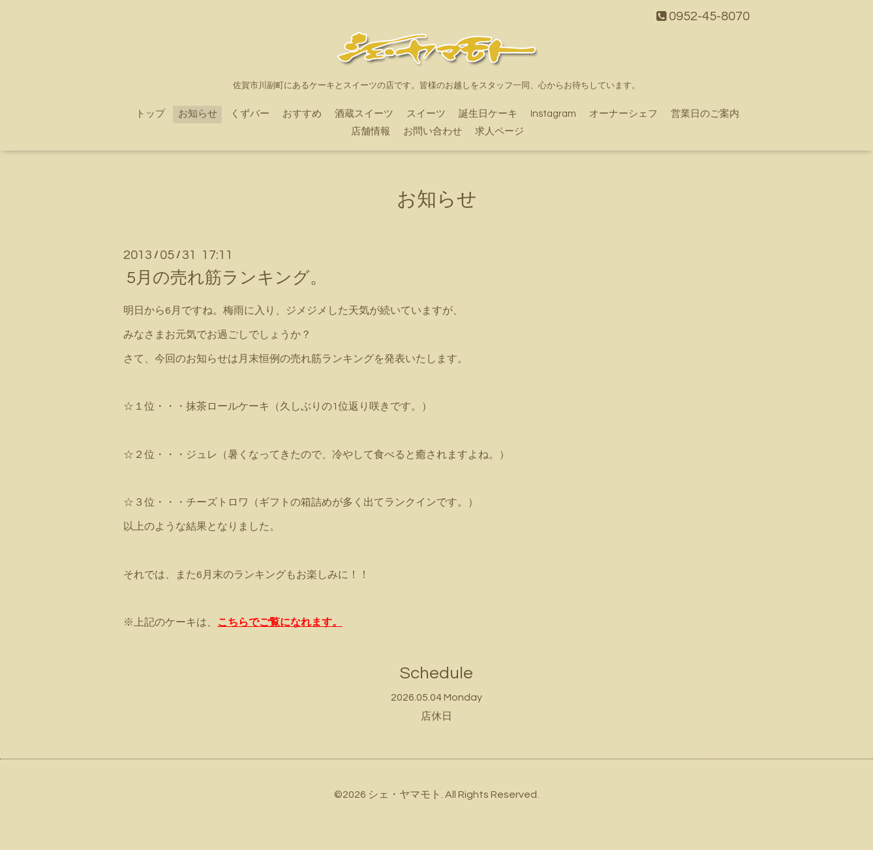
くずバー (249, 114)
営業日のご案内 (705, 114)
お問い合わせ (432, 131)
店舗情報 (370, 131)
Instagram (553, 114)
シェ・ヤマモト (404, 794)
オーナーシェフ (623, 114)
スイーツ (426, 114)
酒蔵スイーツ (364, 114)
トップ (150, 114)
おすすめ (302, 114)
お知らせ (197, 114)
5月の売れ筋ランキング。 (227, 277)
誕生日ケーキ (488, 114)
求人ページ (499, 131)
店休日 (436, 716)
